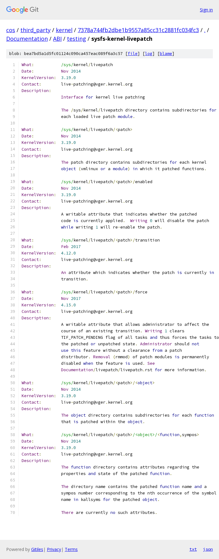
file (133, 53)
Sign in (206, 10)
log (148, 53)
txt (193, 549)
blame (166, 53)
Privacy (54, 549)
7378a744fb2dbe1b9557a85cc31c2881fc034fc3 (138, 30)
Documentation (27, 38)
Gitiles (37, 549)
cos (10, 30)
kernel (64, 30)
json (208, 549)
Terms (71, 549)
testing (76, 38)
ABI (57, 38)
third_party (35, 30)
